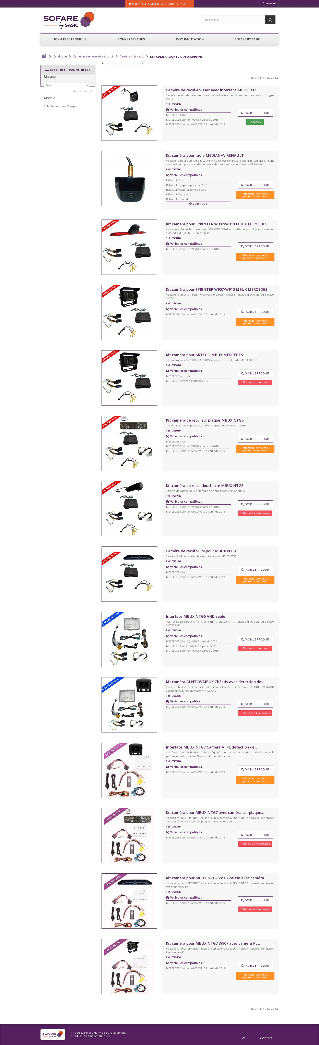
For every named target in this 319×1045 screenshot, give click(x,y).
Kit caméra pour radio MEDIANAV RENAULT (205, 155)
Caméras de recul (132, 56)
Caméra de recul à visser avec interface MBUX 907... (212, 90)
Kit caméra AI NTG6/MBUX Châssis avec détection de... (215, 681)
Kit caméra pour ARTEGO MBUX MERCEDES (204, 354)
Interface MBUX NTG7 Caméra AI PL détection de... (211, 747)
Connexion (269, 3)
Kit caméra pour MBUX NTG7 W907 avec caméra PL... (213, 943)
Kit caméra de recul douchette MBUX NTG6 (204, 485)
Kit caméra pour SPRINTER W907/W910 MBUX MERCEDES (216, 224)
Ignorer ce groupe (81, 93)
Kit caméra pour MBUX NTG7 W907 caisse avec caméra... (216, 877)
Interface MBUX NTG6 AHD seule (195, 616)
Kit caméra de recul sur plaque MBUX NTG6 (205, 420)
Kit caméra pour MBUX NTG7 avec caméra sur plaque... (215, 812)
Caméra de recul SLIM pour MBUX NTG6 (201, 550)
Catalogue (60, 56)
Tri (103, 63)
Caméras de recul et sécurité (93, 56)
